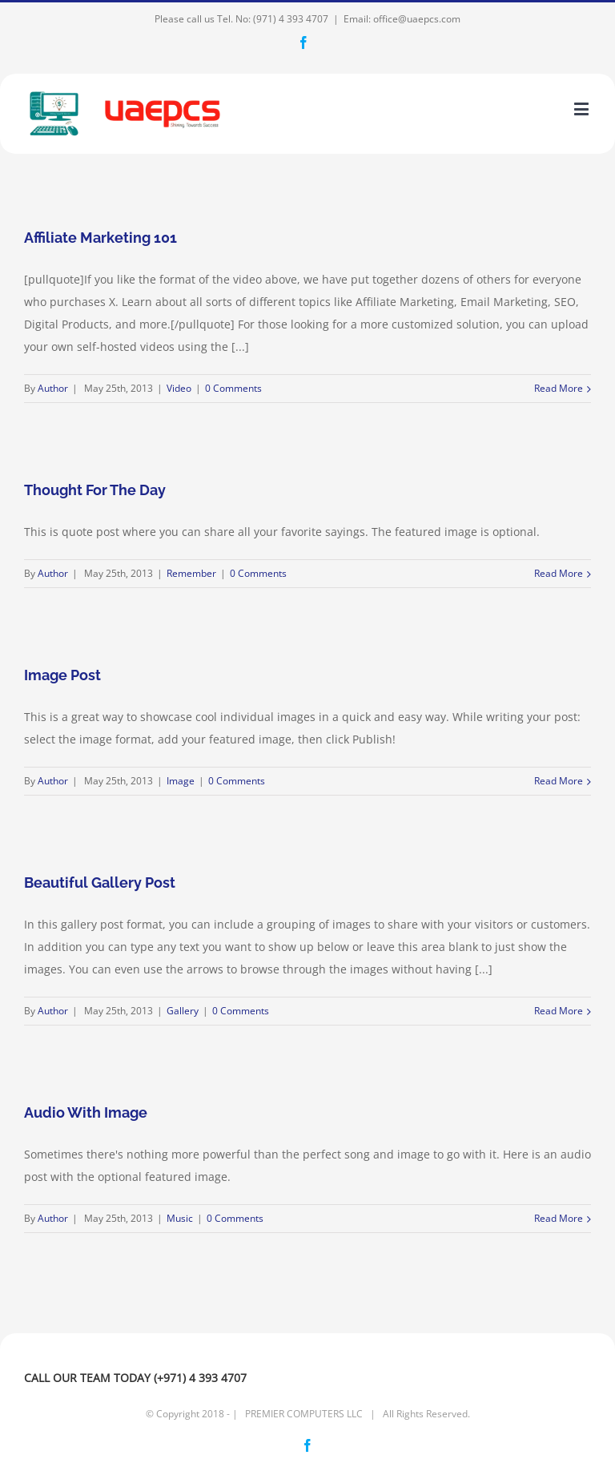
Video (179, 388)
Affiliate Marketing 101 (100, 237)
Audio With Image (85, 1112)
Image (181, 781)
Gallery (183, 1011)
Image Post (62, 675)
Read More (558, 388)
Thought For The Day (95, 490)
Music (180, 1218)
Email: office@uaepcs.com (402, 19)
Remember (191, 573)
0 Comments (233, 388)
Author (53, 388)
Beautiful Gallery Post (99, 882)
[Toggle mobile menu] (582, 108)
